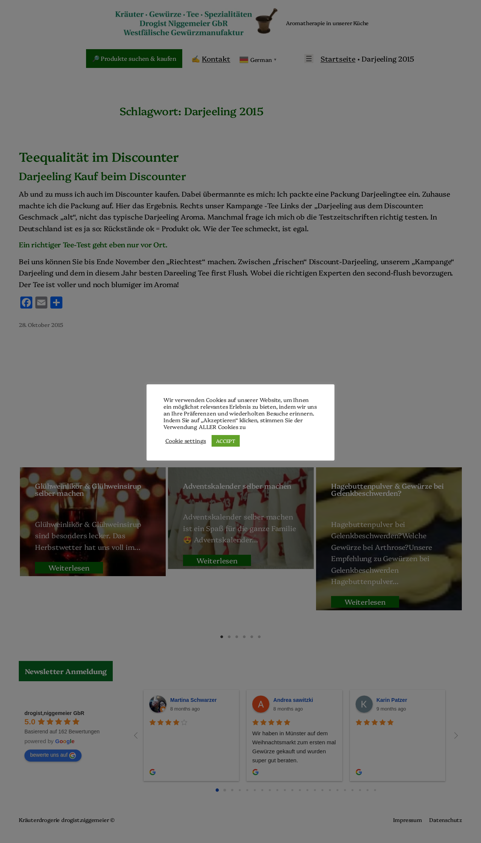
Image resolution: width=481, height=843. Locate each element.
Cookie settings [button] (185, 440)
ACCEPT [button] (225, 440)
